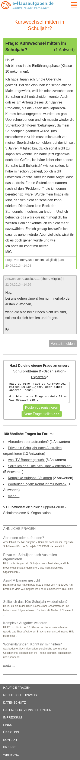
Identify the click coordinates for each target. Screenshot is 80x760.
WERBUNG (11, 754)
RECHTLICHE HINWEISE (21, 695)
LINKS (7, 725)
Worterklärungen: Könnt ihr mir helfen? (37, 484)
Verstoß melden (63, 343)
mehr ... (13, 496)
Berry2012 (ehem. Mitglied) (38, 259)
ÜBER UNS (11, 732)
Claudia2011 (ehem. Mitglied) (42, 278)
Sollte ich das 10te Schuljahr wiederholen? (40, 466)
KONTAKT (10, 739)
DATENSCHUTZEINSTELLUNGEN (27, 710)
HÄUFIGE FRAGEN (17, 687)
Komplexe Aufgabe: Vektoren (30, 478)
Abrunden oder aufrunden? (28, 442)
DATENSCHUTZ (14, 702)
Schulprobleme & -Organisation (27, 513)
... (9, 665)
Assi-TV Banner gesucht (26, 460)
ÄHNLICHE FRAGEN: (19, 528)
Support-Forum (52, 507)
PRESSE (9, 747)
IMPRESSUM (12, 717)
